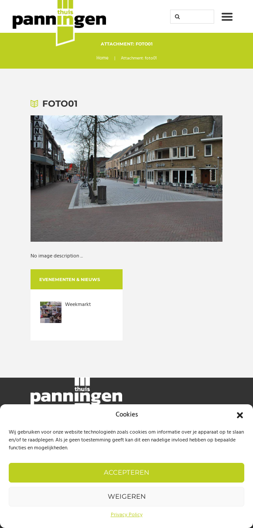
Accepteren (126, 472)
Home (102, 59)
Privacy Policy (127, 515)
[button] (240, 415)
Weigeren (127, 496)
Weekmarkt (78, 304)
